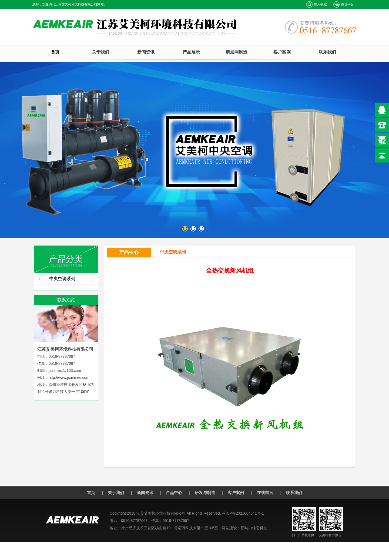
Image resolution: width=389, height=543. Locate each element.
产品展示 (191, 52)
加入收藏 (316, 4)
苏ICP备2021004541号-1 (243, 513)
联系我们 (327, 52)
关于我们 (100, 52)
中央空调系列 (62, 278)
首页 (55, 52)
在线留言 (265, 492)
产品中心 (174, 492)
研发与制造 (236, 52)
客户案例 (282, 52)
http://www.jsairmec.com (69, 377)
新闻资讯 (146, 52)
